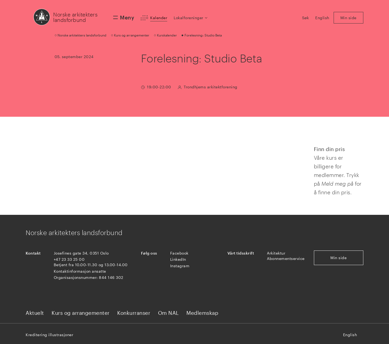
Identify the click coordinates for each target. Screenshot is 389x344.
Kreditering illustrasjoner (49, 334)
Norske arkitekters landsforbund (75, 17)
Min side (338, 257)
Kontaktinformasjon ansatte (80, 271)
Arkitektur (276, 253)
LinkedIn (178, 259)
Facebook (179, 253)
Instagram (180, 265)
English (350, 334)
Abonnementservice (286, 258)
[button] (191, 18)
